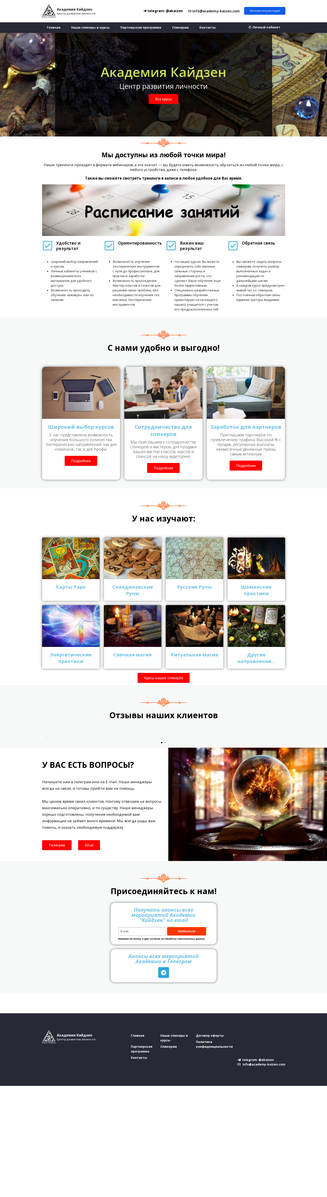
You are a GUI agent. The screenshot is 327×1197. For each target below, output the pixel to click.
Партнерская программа (140, 27)
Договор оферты (210, 1035)
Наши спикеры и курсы (90, 27)
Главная (53, 27)
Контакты (207, 27)
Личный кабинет (266, 27)
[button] (47, 736)
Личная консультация (265, 11)
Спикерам (180, 27)
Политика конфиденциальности (214, 1044)
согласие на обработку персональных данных (177, 938)
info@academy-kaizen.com (216, 11)
